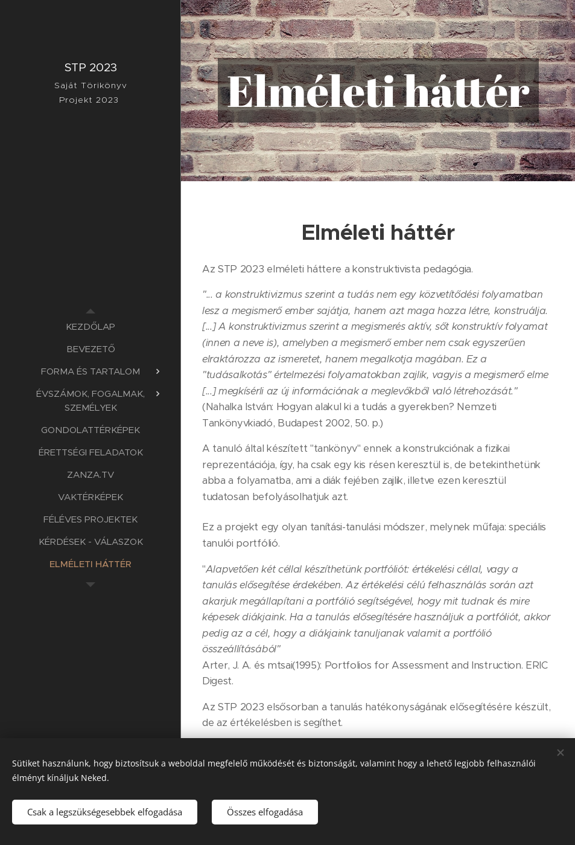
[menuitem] (90, 326)
